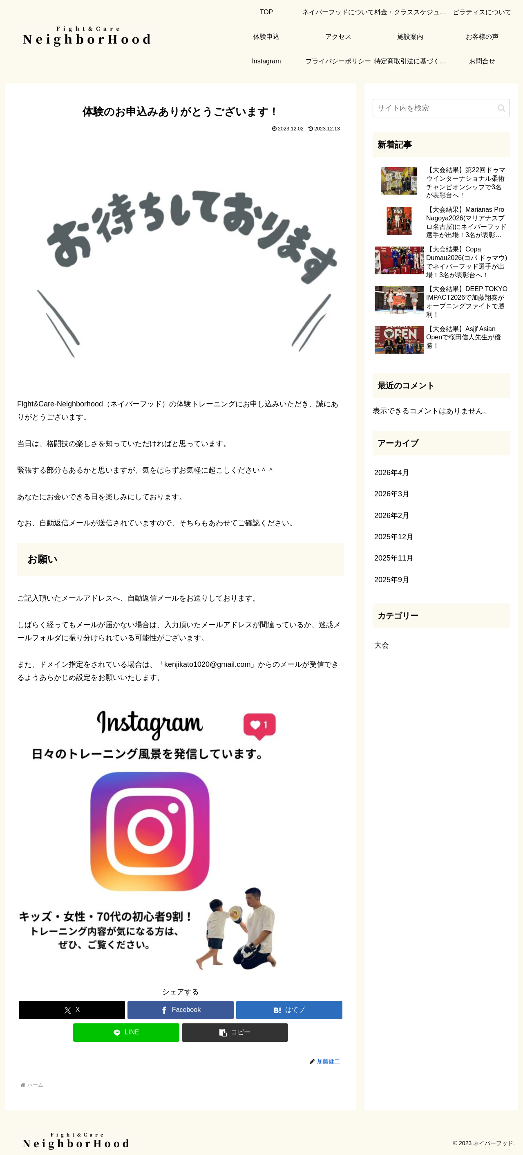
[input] (441, 108)
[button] (235, 1032)
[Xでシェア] (72, 1010)
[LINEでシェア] (126, 1032)
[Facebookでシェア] (180, 1010)
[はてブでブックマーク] (289, 1010)
